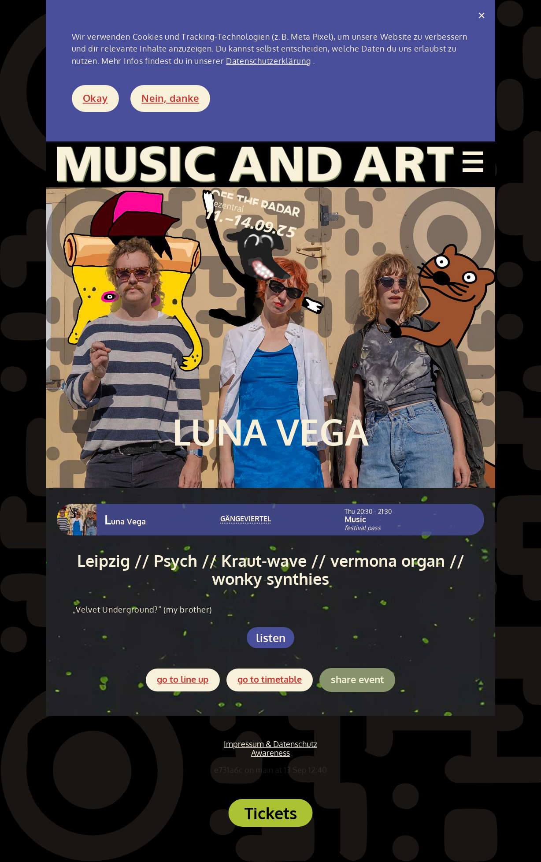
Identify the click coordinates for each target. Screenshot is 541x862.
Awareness (270, 753)
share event (357, 679)
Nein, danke (170, 98)
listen (270, 638)
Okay (95, 98)
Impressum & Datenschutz (270, 744)
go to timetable (269, 679)
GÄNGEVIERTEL (245, 519)
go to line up (182, 679)
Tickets (271, 813)
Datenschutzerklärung (268, 61)
